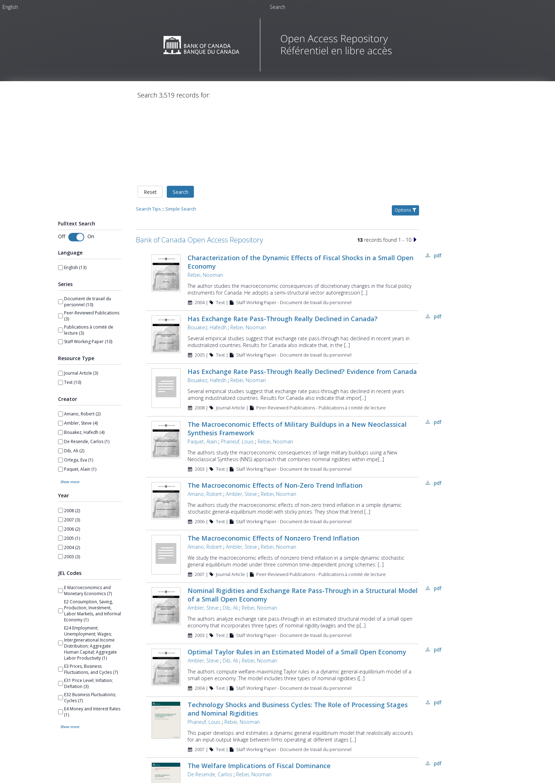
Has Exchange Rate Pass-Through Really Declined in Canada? (283, 316)
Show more (69, 478)
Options (405, 207)
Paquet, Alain (202, 438)
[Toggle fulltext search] (76, 234)
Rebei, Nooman (205, 272)
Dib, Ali (230, 605)
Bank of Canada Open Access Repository (199, 237)
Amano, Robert (205, 491)
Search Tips (148, 206)
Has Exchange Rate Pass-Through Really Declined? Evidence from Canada (302, 368)
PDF (437, 252)
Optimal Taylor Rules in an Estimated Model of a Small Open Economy (297, 649)
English (10, 7)
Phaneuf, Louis (237, 438)
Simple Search (180, 206)
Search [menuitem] (277, 7)
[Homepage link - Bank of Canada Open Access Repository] (277, 69)
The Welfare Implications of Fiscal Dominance (259, 763)
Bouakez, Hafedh (207, 324)
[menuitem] (10, 7)
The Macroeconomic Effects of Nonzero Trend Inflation (273, 535)
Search (180, 189)
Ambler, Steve (241, 491)
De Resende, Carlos (210, 771)
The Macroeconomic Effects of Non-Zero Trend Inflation (275, 482)
